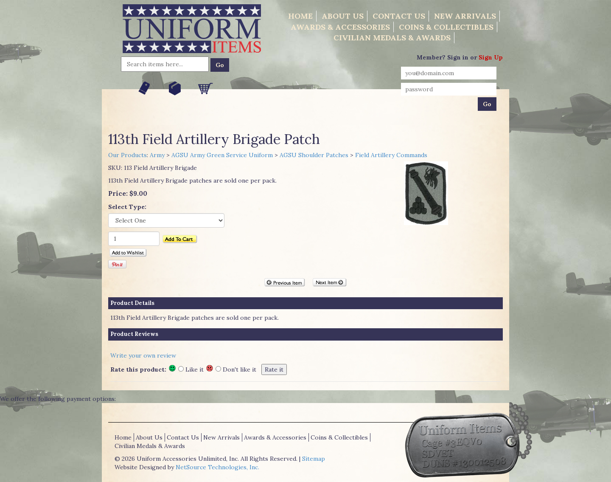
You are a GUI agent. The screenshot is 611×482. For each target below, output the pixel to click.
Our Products (127, 155)
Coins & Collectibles (446, 27)
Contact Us (399, 16)
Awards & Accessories (340, 27)
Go (220, 65)
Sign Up (491, 57)
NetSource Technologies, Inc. (217, 467)
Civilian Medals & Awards (392, 37)
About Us (343, 16)
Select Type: (127, 207)
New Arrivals (465, 16)
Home (300, 16)
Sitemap (313, 458)
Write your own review (143, 355)
